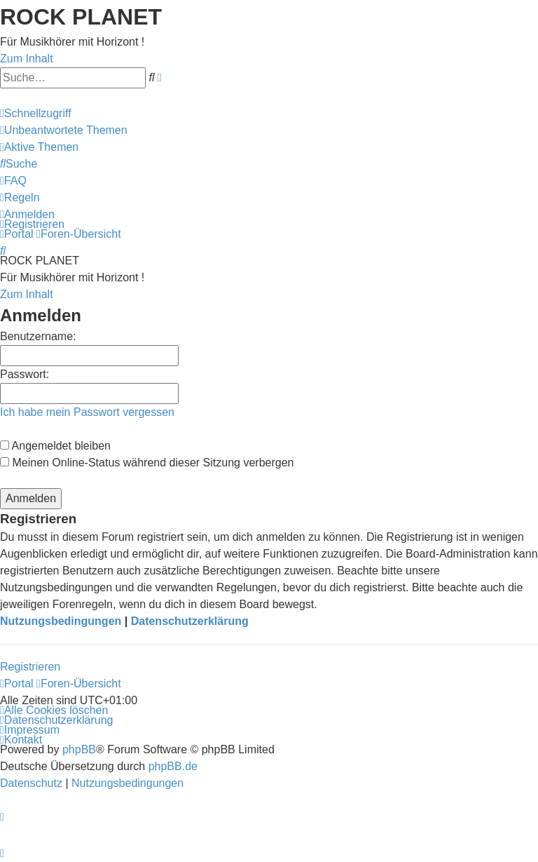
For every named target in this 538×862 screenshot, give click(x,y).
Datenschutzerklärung (190, 621)
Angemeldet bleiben (55, 446)
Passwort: (24, 374)
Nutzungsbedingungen (60, 621)
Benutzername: (38, 336)
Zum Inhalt (26, 59)
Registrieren (30, 667)
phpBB (79, 749)
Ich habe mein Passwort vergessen (87, 412)
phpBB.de (173, 766)
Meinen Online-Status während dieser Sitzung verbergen (147, 463)
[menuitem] (63, 130)
